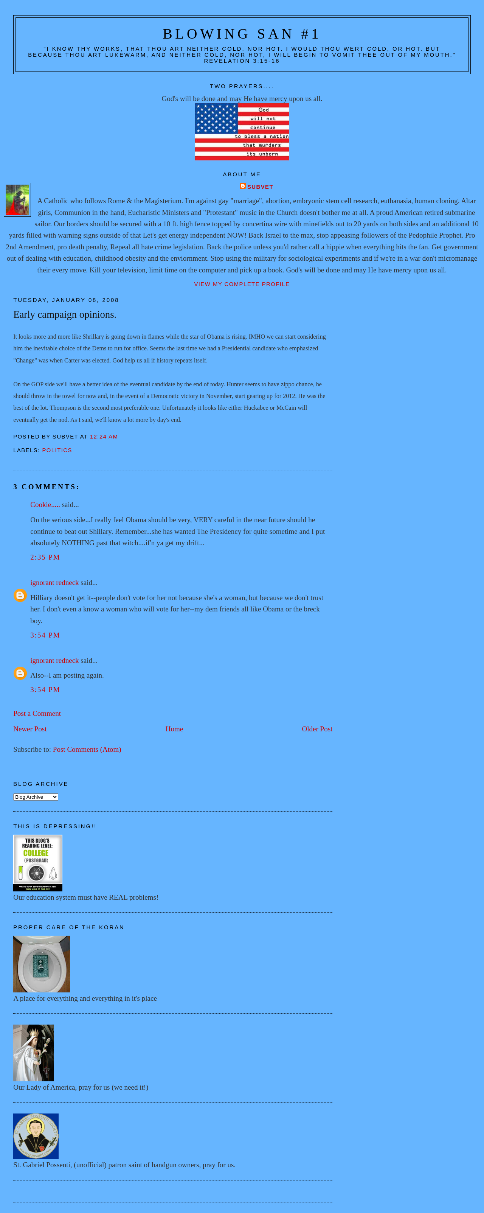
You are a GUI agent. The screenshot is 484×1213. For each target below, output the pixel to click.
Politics (57, 450)
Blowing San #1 (242, 34)
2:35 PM (45, 557)
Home (174, 729)
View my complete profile (242, 284)
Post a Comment (37, 713)
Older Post (317, 729)
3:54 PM (45, 635)
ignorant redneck (54, 582)
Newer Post (30, 729)
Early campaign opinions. (64, 314)
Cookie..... (45, 505)
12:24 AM (104, 437)
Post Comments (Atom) (87, 749)
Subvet (260, 187)
